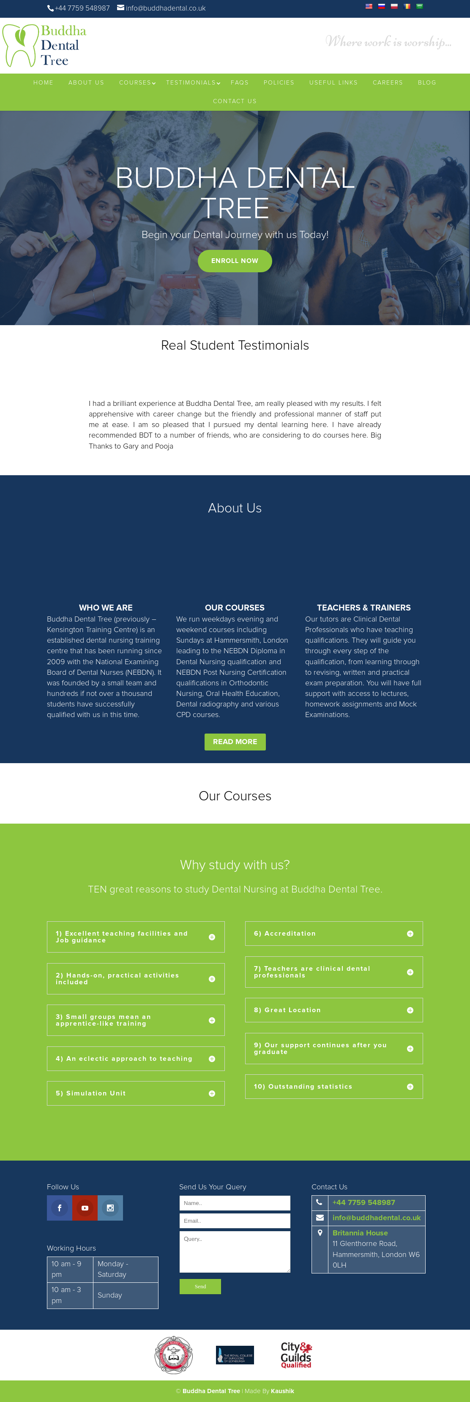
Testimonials (191, 83)
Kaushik (282, 1391)
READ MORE (235, 742)
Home (43, 83)
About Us (86, 83)
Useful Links (333, 83)
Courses (135, 83)
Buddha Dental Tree (211, 1391)
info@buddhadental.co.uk (377, 1218)
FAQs (240, 83)
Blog (427, 83)
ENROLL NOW (235, 260)
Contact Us (235, 101)
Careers (388, 83)
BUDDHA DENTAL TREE (235, 194)
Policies (279, 83)
